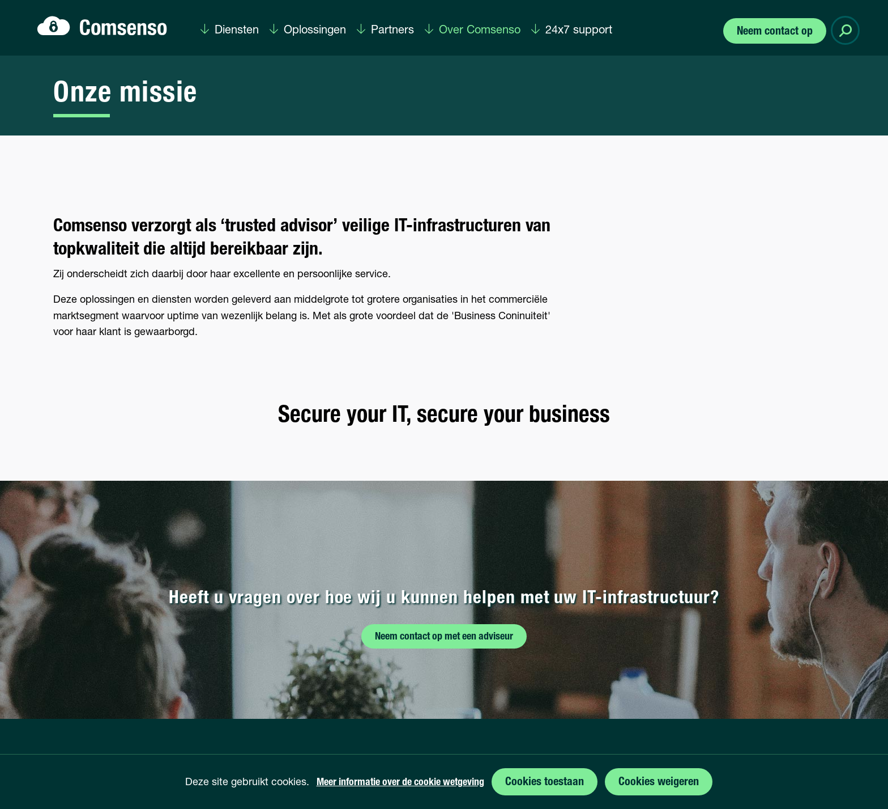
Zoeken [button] (847, 30)
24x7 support (578, 30)
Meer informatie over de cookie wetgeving (400, 782)
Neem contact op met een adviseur (444, 637)
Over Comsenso (479, 30)
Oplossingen (315, 30)
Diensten (237, 30)
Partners (392, 30)
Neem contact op (775, 31)
